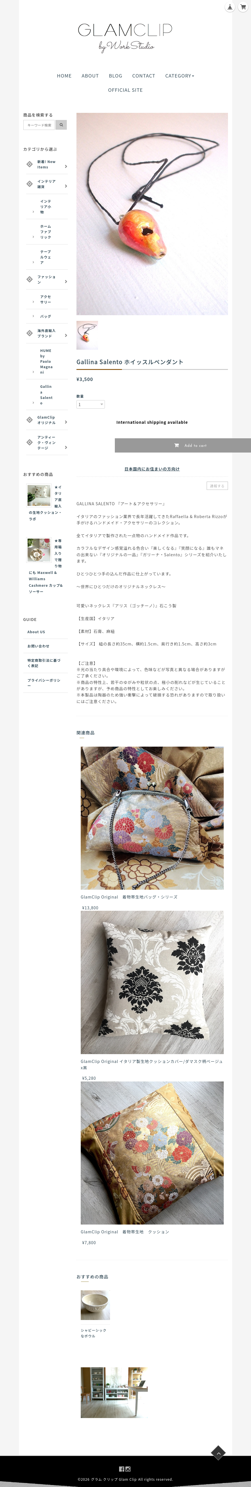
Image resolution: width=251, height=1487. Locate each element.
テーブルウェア (45, 257)
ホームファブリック (45, 231)
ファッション (47, 279)
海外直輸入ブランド (47, 333)
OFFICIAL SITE (125, 89)
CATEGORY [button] (179, 75)
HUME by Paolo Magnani (46, 361)
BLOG (116, 75)
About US (36, 631)
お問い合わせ (39, 645)
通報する (217, 485)
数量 (80, 396)
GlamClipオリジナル (47, 420)
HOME (64, 75)
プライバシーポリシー (44, 683)
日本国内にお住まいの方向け (152, 469)
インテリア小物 (45, 206)
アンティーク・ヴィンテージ (47, 442)
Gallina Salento (46, 394)
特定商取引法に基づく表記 (44, 663)
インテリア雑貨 (47, 184)
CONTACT (143, 75)
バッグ (45, 316)
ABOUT (90, 75)
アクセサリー (45, 299)
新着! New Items (47, 164)
